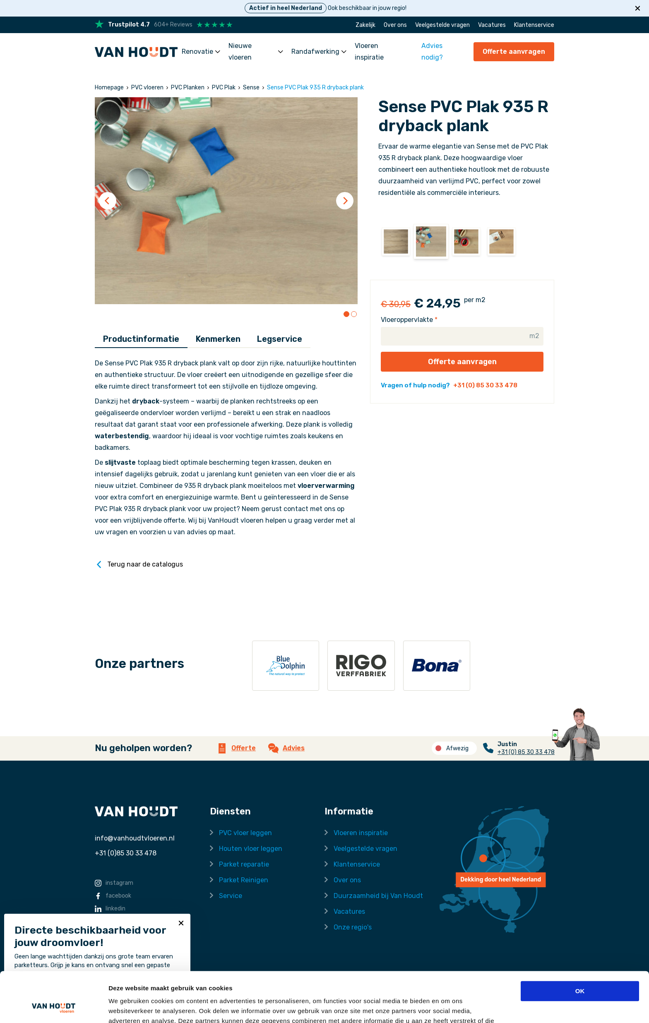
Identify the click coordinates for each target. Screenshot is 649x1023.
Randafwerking (318, 51)
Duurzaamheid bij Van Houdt (378, 896)
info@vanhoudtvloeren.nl (135, 838)
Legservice (279, 339)
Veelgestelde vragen (442, 25)
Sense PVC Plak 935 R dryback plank (315, 87)
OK (580, 944)
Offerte (236, 748)
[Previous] (107, 200)
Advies (286, 748)
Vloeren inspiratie (369, 51)
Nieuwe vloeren (255, 51)
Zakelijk (365, 25)
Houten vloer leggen (250, 848)
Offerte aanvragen (514, 51)
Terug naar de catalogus (139, 564)
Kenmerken (218, 339)
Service (230, 896)
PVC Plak (224, 87)
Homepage (109, 87)
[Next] (344, 200)
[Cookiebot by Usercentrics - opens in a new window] (53, 1007)
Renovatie (201, 51)
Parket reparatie (244, 864)
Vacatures (492, 25)
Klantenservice (534, 25)
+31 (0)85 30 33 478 (125, 853)
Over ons (395, 25)
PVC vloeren (147, 87)
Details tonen (128, 1006)
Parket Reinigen (243, 880)
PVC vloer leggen (245, 833)
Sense (251, 87)
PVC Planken (187, 87)
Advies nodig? (432, 51)
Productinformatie (141, 339)
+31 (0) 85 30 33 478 (485, 385)
